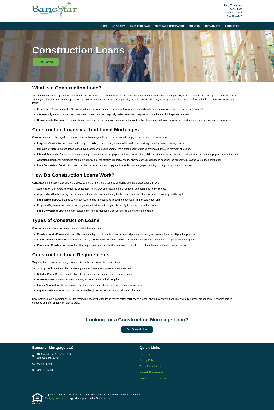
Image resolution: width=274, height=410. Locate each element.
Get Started (45, 61)
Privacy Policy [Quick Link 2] (147, 360)
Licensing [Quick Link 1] (144, 354)
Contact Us (232, 26)
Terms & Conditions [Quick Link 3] (150, 366)
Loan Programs (140, 26)
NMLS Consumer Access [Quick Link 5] (153, 378)
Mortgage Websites (56, 398)
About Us (194, 26)
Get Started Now (137, 329)
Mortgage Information (169, 26)
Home (104, 26)
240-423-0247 (234, 16)
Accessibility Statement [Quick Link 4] (152, 372)
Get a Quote (212, 26)
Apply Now (118, 26)
